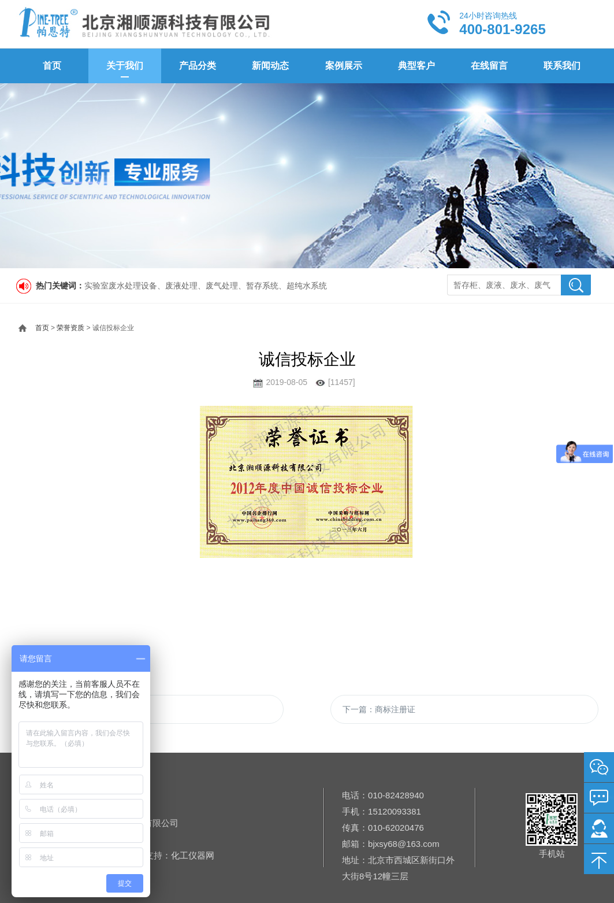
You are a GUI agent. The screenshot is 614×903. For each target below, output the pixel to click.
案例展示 (343, 66)
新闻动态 (270, 66)
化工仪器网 (192, 855)
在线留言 (489, 66)
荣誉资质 (70, 328)
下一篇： (379, 709)
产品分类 (197, 66)
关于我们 (124, 66)
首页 (52, 66)
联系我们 (562, 66)
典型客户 (416, 66)
